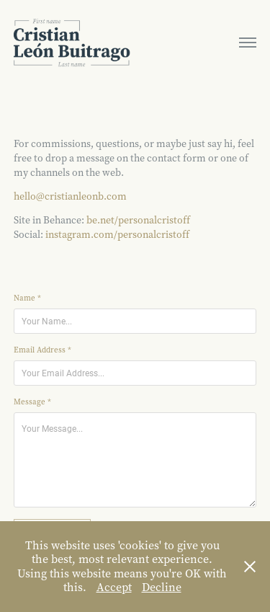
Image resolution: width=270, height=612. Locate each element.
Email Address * (42, 350)
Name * (27, 298)
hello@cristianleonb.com (70, 196)
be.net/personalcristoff (138, 220)
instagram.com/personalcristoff (117, 234)
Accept (114, 587)
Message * (32, 402)
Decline (161, 587)
